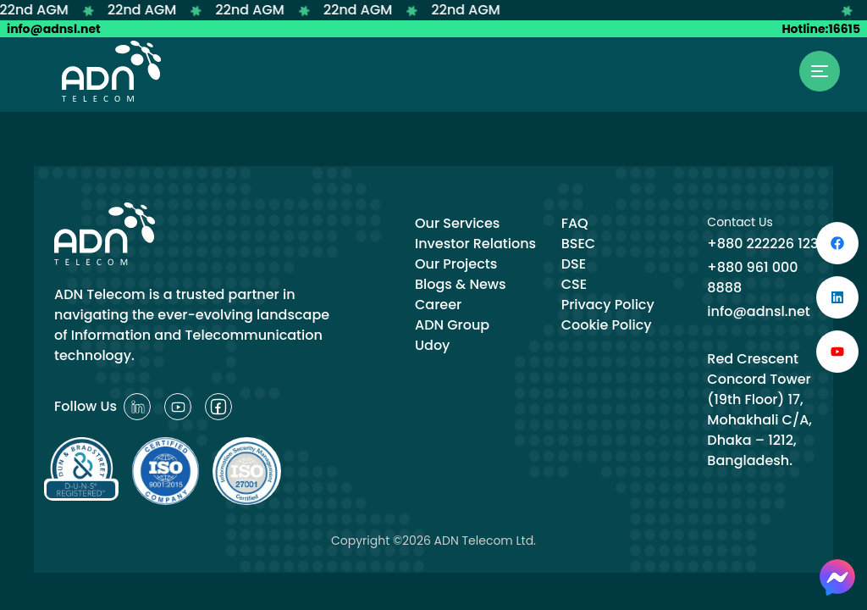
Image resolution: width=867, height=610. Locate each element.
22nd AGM (41, 9)
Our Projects (456, 264)
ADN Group (452, 325)
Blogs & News (460, 284)
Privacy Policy (607, 304)
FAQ (574, 223)
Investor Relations (475, 243)
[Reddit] (137, 406)
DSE (573, 264)
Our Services (457, 223)
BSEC (578, 243)
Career (438, 304)
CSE (574, 284)
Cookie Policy (606, 325)
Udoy (432, 345)
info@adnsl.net (54, 28)
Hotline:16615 (820, 28)
